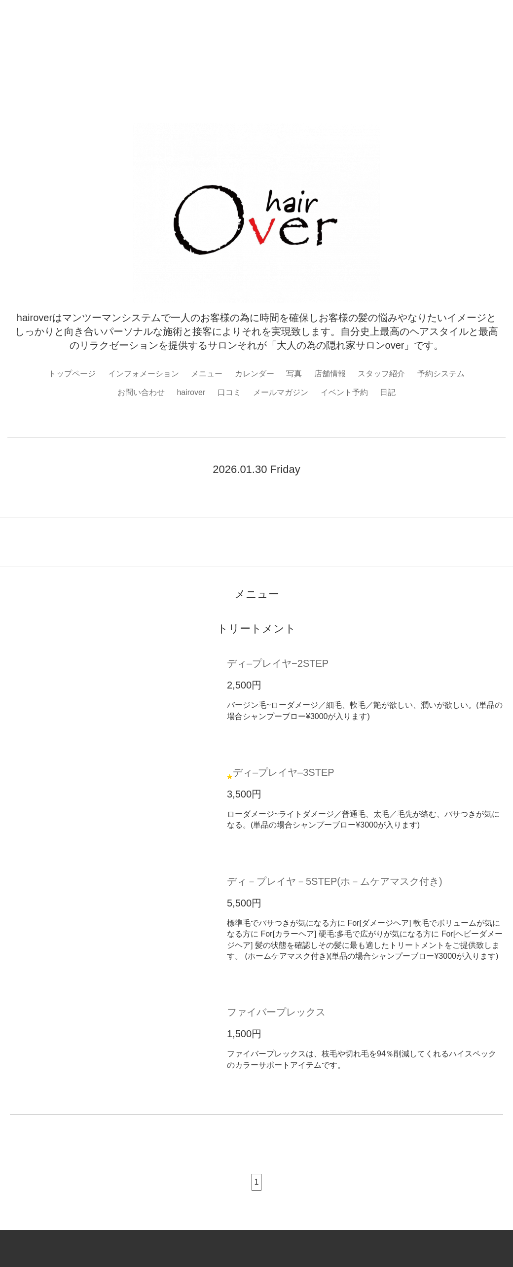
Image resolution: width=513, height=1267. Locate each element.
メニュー (206, 373)
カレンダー (254, 373)
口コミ (229, 392)
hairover (191, 392)
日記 (388, 392)
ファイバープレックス (276, 1012)
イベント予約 (344, 392)
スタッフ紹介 (381, 373)
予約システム (441, 373)
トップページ (72, 373)
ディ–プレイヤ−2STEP (278, 663)
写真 (294, 373)
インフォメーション (143, 373)
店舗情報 (330, 373)
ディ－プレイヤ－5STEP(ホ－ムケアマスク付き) (334, 881)
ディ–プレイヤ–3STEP (283, 772)
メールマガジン (280, 392)
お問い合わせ (141, 392)
